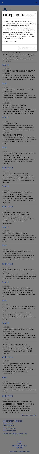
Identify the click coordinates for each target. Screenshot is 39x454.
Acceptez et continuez (27, 48)
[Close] (35, 14)
